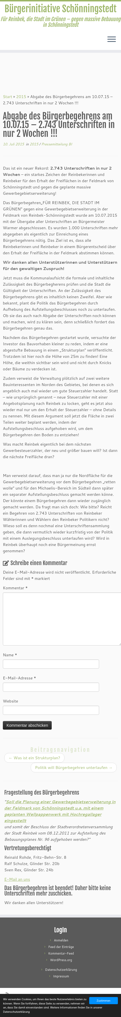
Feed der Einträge (61, 947)
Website (10, 701)
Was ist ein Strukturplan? (34, 758)
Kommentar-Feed (61, 953)
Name (10, 655)
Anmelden (61, 940)
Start (7, 97)
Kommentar (15, 588)
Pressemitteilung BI (56, 144)
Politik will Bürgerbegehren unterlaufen (73, 767)
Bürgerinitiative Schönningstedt (60, 9)
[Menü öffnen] (111, 39)
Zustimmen (103, 1000)
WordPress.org (61, 960)
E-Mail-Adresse (19, 678)
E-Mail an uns (17, 879)
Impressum (61, 976)
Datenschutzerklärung (61, 969)
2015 (21, 97)
